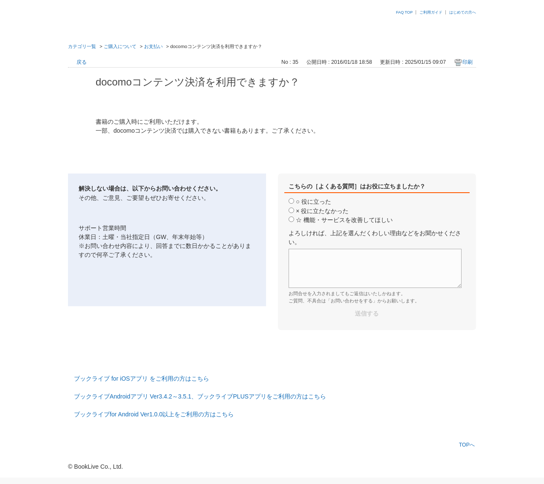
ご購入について (120, 46)
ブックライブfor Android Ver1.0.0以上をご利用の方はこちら (154, 414)
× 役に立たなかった (322, 211)
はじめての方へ (462, 12)
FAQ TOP (404, 12)
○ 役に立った (313, 201)
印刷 (467, 62)
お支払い (153, 46)
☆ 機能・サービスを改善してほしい (344, 219)
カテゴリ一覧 (82, 46)
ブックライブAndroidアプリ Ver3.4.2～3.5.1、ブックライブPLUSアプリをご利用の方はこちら (200, 396)
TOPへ (467, 444)
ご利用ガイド (430, 12)
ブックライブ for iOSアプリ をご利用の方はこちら (141, 378)
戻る (81, 62)
